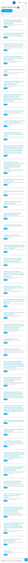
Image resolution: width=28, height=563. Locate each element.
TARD (2, 560)
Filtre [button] (3, 14)
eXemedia (18, 560)
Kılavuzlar (6, 10)
